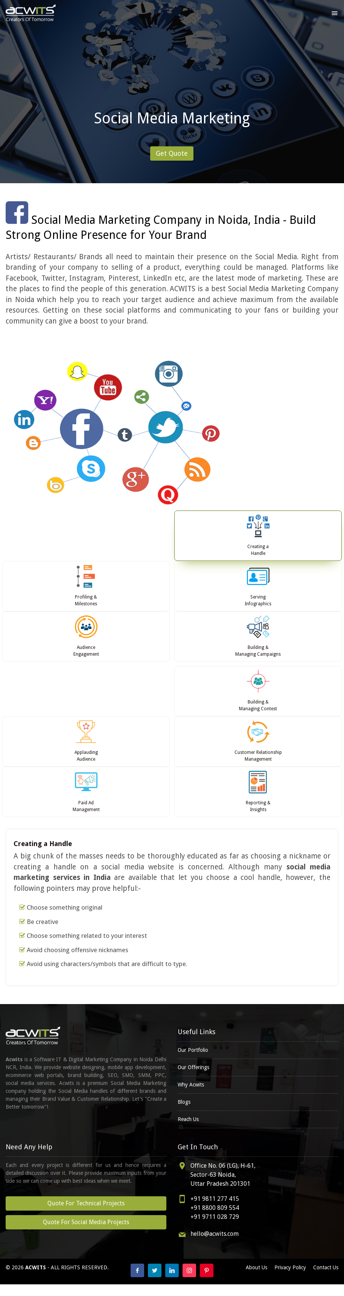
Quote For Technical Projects (86, 1203)
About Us (256, 1267)
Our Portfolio (193, 1050)
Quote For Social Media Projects (86, 1222)
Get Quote (172, 153)
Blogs (184, 1102)
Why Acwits (191, 1085)
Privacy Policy (290, 1267)
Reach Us (188, 1119)
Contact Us (325, 1267)
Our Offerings (193, 1067)
